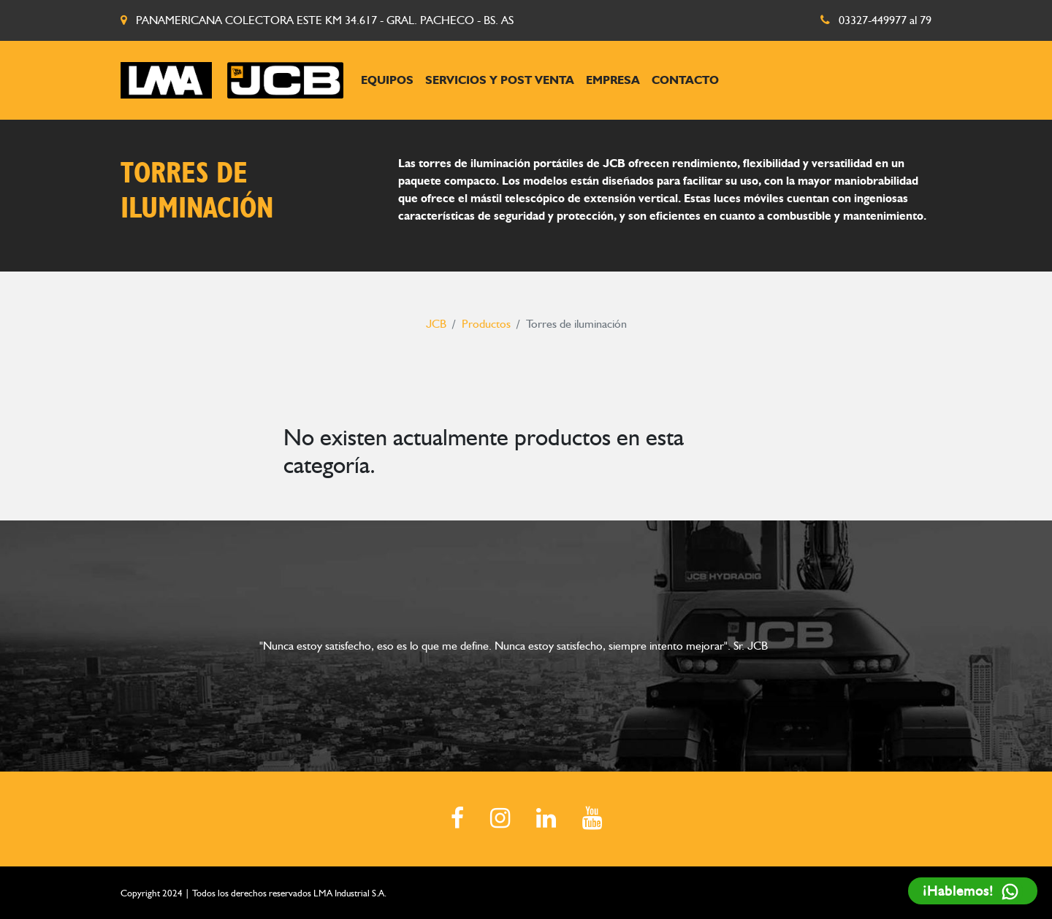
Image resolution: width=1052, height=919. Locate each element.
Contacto (685, 80)
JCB (436, 324)
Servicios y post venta (499, 80)
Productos (486, 324)
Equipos (387, 80)
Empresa (613, 80)
